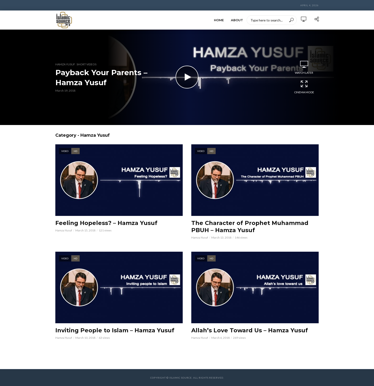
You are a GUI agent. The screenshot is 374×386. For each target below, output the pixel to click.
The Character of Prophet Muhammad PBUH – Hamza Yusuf (249, 226)
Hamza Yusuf (65, 64)
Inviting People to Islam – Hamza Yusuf (114, 330)
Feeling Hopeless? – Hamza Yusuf (106, 222)
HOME (219, 20)
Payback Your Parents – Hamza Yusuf (101, 77)
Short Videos (86, 64)
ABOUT (237, 20)
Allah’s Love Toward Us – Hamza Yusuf (249, 330)
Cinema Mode (304, 87)
